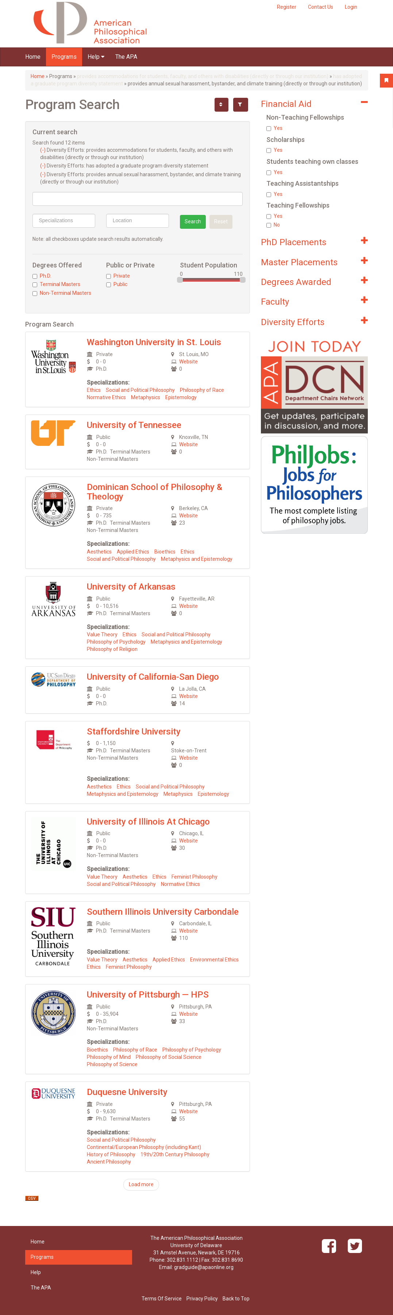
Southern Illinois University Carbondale (163, 912)
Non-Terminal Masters (61, 293)
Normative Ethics (106, 397)
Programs (64, 56)
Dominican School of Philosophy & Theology (154, 492)
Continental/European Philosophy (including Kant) (144, 1147)
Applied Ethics (133, 552)
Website (188, 362)
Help (96, 56)
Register (286, 7)
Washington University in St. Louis (154, 342)
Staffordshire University (134, 731)
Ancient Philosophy (109, 1162)
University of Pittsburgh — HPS (148, 995)
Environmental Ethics (214, 960)
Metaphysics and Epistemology (196, 559)
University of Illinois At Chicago (148, 822)
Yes (274, 128)
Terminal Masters (56, 284)
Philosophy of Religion (112, 649)
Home (33, 56)
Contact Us (320, 7)
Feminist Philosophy (194, 877)
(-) (43, 150)
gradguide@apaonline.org (204, 1267)
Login (351, 7)
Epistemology (181, 397)
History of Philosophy (111, 1154)
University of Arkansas (131, 587)
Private (118, 276)
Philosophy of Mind (109, 1057)
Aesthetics (99, 552)
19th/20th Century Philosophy (174, 1154)
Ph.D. (41, 276)
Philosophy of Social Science (168, 1057)
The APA (126, 56)
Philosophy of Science (112, 1064)
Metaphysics (145, 397)
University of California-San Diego (153, 677)
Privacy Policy (202, 1298)
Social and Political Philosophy (140, 390)
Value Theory (102, 634)
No (273, 225)
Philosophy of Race (202, 390)
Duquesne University (127, 1092)
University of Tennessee (134, 425)
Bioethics (165, 552)
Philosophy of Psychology (116, 642)
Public (116, 284)
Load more (141, 1184)
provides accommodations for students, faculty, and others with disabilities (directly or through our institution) (202, 76)
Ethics (94, 390)
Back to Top (236, 1298)
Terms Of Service (162, 1298)
